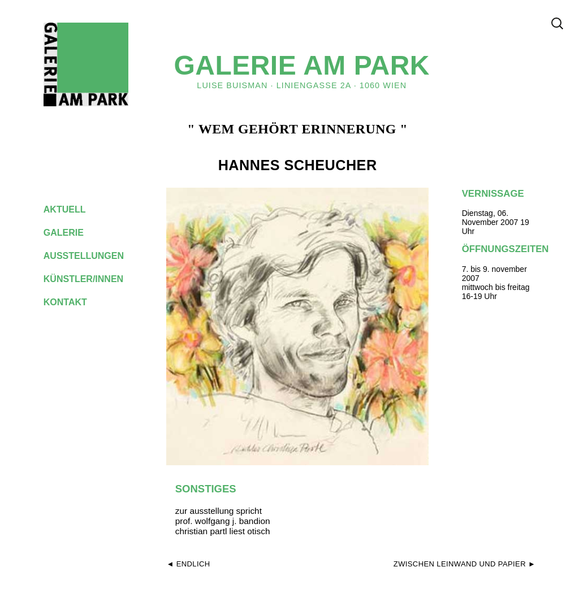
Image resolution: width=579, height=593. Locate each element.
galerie (72, 232)
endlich (193, 564)
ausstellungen (93, 256)
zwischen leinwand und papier (460, 564)
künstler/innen (92, 279)
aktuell (73, 209)
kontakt (74, 302)
